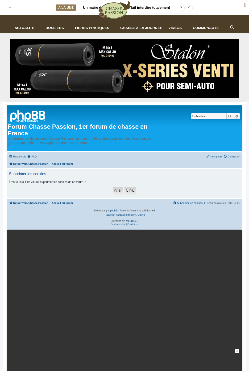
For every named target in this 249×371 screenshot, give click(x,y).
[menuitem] (32, 156)
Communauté (206, 28)
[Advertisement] (124, 360)
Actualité (24, 28)
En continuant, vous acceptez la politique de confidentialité (191, 288)
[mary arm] (123, 269)
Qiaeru (141, 215)
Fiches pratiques (92, 28)
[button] (232, 27)
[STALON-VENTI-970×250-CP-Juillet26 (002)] (124, 68)
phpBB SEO (132, 221)
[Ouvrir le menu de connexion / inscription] (245, 5)
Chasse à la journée (141, 28)
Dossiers (55, 28)
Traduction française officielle (119, 215)
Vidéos (175, 28)
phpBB (113, 210)
